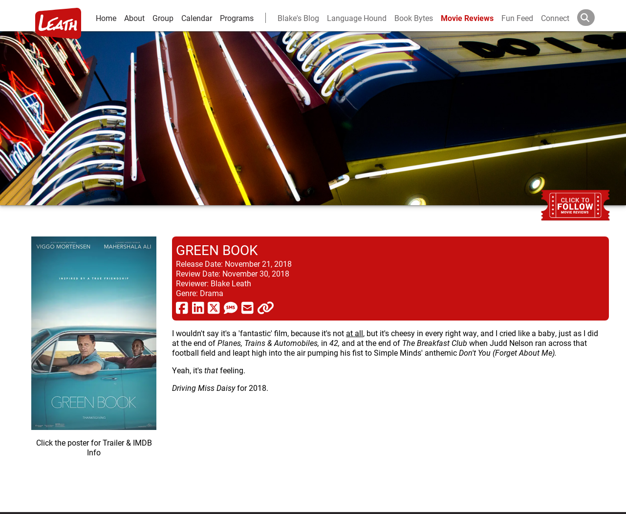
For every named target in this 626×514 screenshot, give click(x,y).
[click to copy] (265, 307)
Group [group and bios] (162, 18)
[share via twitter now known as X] (214, 307)
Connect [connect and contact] (555, 18)
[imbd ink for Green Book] (93, 366)
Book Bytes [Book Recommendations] (413, 18)
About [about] (134, 18)
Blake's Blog (298, 18)
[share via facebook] (182, 307)
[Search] (594, 17)
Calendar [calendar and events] (196, 18)
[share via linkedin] (198, 307)
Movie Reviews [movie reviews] (467, 18)
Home (106, 18)
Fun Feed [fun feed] (517, 18)
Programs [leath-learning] (237, 18)
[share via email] (247, 307)
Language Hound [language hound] (357, 18)
